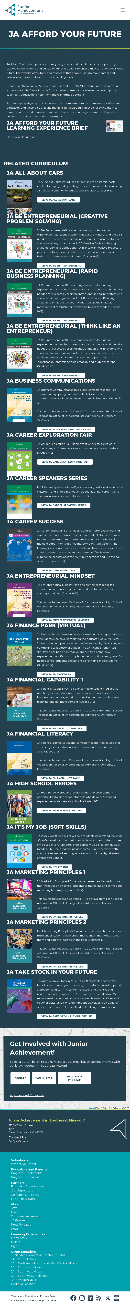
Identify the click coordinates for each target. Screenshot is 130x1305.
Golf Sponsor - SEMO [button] (25, 1194)
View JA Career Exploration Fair (65, 461)
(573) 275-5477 (18, 1141)
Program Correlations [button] (25, 1177)
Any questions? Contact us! (27, 1095)
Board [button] (15, 1212)
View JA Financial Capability (61, 728)
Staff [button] (14, 1208)
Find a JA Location (23, 1284)
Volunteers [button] (19, 1160)
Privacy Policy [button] (48, 1296)
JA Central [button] (52, 1300)
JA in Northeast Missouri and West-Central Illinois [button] (44, 1263)
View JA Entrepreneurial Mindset (65, 620)
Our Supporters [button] (22, 1190)
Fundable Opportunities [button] (27, 1186)
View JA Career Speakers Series (63, 505)
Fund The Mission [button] (23, 1198)
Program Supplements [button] (26, 1173)
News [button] (14, 1228)
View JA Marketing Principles (62, 916)
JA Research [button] (19, 1220)
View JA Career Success (58, 570)
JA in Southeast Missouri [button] (27, 1267)
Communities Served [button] (25, 1216)
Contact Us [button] (17, 1137)
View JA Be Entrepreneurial (61, 265)
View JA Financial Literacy (60, 778)
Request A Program (74, 1078)
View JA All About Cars (58, 199)
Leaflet (92, 1108)
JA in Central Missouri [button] (25, 1259)
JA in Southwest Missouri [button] (27, 1271)
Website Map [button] (36, 1300)
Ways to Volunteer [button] (23, 1164)
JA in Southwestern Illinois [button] (29, 1275)
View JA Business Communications (66, 429)
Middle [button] (15, 1242)
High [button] (14, 1246)
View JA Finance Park (56, 674)
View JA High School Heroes (61, 810)
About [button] (16, 1204)
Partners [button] (18, 1182)
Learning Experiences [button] (28, 1234)
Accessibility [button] (18, 1300)
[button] (74, 1298)
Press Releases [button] (21, 1224)
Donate (20, 1078)
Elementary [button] (19, 1238)
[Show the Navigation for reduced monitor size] (122, 10)
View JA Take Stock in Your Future (66, 1016)
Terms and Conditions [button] (24, 1296)
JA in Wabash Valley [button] (24, 1279)
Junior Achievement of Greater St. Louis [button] (38, 1255)
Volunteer (44, 1078)
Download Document (21, 137)
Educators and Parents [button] (29, 1169)
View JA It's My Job (54, 867)
